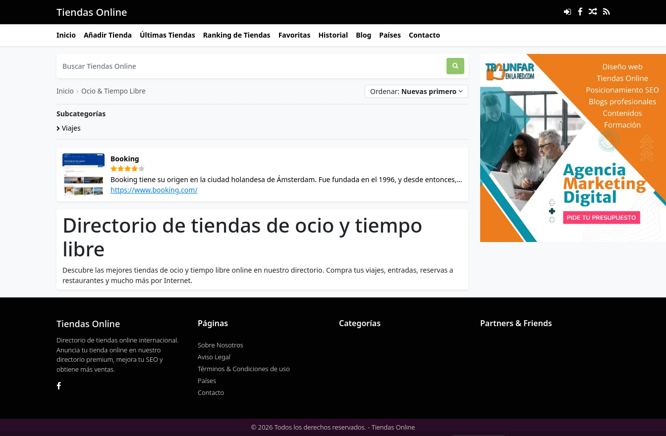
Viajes (68, 128)
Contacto (424, 35)
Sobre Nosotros (220, 344)
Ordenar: (416, 91)
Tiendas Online (91, 12)
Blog (363, 35)
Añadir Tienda (108, 35)
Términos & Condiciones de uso (244, 368)
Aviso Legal (214, 356)
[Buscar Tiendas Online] (251, 66)
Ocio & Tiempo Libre (113, 91)
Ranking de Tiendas (237, 35)
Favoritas (294, 35)
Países (390, 35)
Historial (333, 35)
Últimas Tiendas (167, 35)
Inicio (66, 35)
